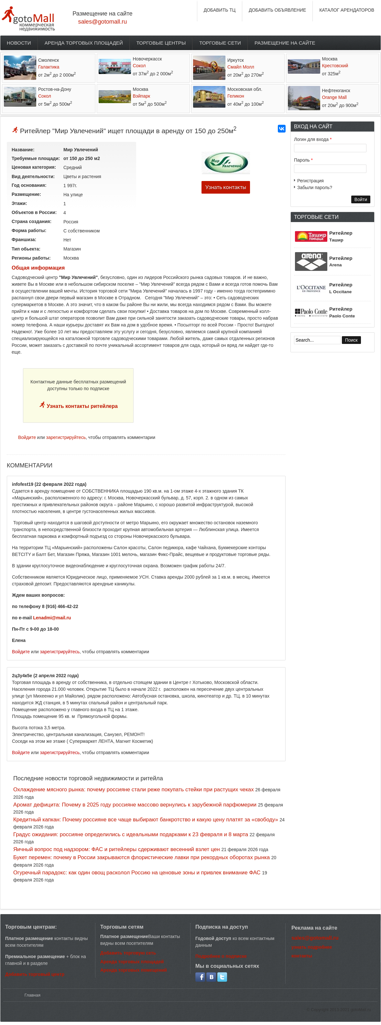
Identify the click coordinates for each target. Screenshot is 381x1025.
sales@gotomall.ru (102, 21)
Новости (19, 43)
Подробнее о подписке (221, 956)
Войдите (27, 437)
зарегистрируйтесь (66, 437)
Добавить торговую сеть (128, 953)
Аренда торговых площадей (84, 43)
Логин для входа (313, 139)
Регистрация (310, 180)
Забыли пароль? (314, 187)
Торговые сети (220, 43)
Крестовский (335, 65)
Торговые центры (161, 43)
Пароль (303, 160)
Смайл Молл (240, 66)
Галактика (48, 66)
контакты (301, 955)
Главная (32, 995)
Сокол (139, 65)
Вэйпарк (141, 96)
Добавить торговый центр (34, 974)
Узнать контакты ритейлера (81, 406)
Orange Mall (334, 97)
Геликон (235, 96)
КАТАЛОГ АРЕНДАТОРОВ (346, 10)
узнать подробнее (311, 947)
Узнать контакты (225, 187)
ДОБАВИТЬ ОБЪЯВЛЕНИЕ (277, 10)
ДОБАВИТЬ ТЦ (220, 10)
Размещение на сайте (285, 43)
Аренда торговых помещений (133, 970)
